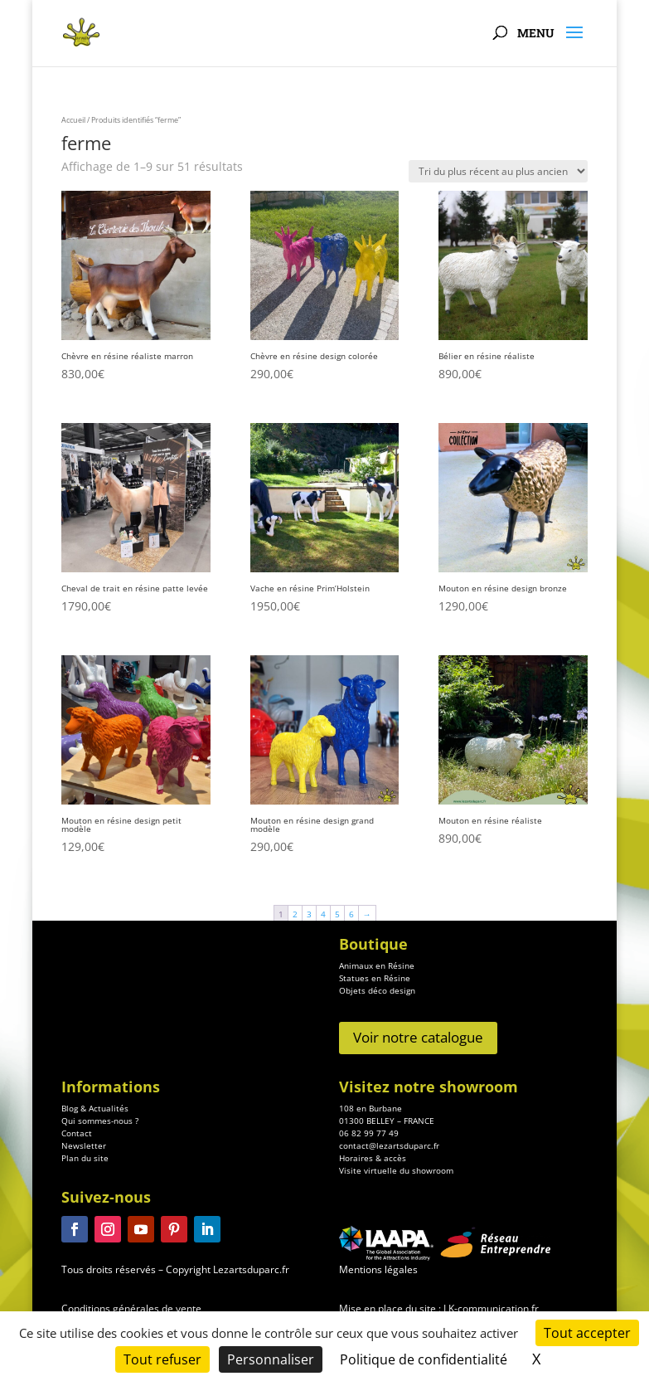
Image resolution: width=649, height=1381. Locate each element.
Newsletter (83, 1193)
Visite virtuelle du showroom (396, 1218)
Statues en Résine (374, 978)
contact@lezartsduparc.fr (389, 1193)
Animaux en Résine (376, 965)
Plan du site (85, 1206)
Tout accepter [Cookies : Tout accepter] (587, 1333)
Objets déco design (377, 990)
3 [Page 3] (309, 914)
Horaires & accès (372, 1206)
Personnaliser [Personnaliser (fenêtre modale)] (270, 1359)
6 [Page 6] (351, 914)
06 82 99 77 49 (369, 1181)
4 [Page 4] (323, 914)
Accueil (73, 119)
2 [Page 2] (295, 914)
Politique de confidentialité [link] (423, 1359)
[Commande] (498, 171)
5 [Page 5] (337, 914)
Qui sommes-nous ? (99, 1168)
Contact (76, 1181)
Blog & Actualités (94, 1156)
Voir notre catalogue (418, 1037)
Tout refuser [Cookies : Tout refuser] (162, 1359)
